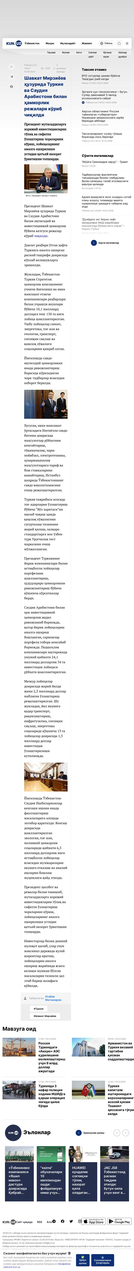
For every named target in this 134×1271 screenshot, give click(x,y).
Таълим (51, 52)
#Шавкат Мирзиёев (45, 1016)
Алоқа (51, 1222)
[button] (116, 1132)
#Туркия (38, 1008)
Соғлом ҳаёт (92, 54)
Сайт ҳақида (24, 1222)
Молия (66, 52)
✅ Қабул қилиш (83, 1260)
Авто (79, 52)
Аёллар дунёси (122, 54)
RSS (39, 1222)
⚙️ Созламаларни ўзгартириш (102, 1260)
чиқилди (40, 236)
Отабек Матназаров (53, 998)
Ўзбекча (106, 43)
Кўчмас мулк (107, 54)
